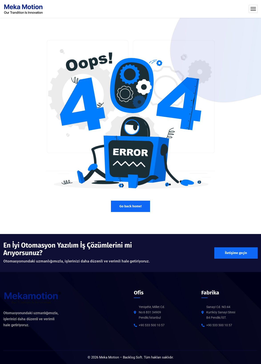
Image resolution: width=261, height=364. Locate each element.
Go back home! (130, 206)
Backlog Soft (132, 357)
